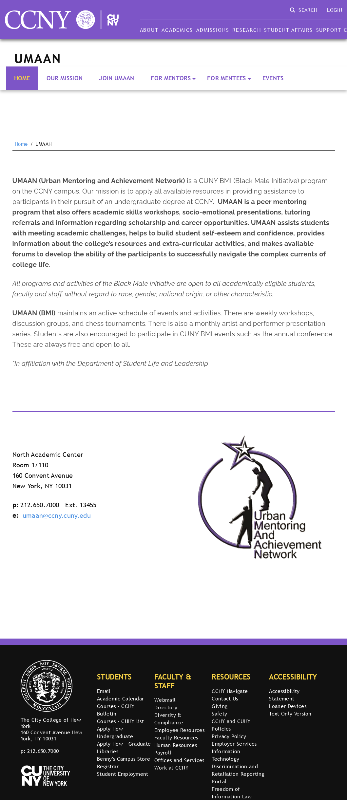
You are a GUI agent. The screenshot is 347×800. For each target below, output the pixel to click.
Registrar (108, 766)
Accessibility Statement (284, 694)
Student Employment (122, 773)
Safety (219, 713)
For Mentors (171, 78)
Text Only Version (290, 713)
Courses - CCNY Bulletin (115, 709)
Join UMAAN (116, 78)
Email (104, 691)
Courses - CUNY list (120, 721)
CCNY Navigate (230, 691)
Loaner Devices (287, 706)
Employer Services (234, 743)
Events (273, 78)
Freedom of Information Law (232, 792)
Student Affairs (288, 30)
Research (246, 30)
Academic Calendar (120, 698)
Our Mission (65, 78)
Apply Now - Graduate (124, 743)
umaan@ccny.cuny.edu (57, 515)
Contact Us (225, 698)
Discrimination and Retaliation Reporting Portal (238, 774)
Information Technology (226, 755)
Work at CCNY (171, 767)
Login (334, 10)
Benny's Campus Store (123, 758)
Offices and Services (179, 760)
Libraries (107, 751)
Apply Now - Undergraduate (115, 732)
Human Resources (175, 745)
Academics (177, 30)
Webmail (165, 699)
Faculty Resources (176, 737)
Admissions (212, 30)
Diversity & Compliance (168, 718)
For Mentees (226, 78)
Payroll (162, 752)
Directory (165, 707)
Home (22, 78)
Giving (219, 706)
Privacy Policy (229, 736)
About (149, 30)
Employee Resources (179, 730)
